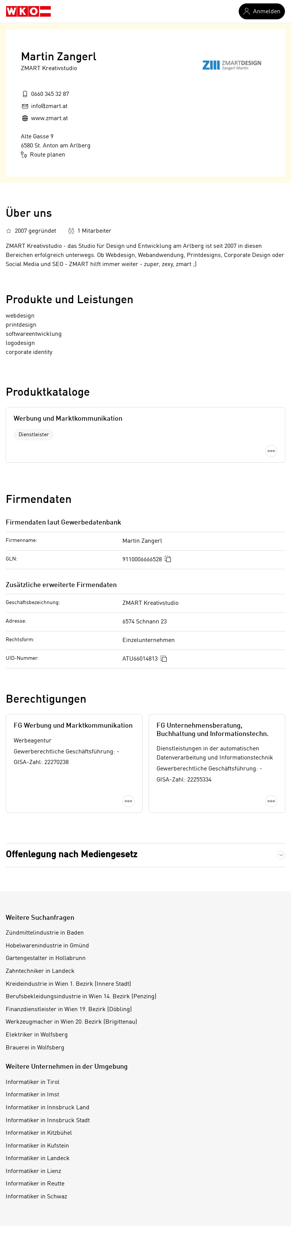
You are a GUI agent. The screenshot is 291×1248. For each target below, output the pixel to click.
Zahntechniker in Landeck (40, 971)
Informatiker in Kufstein (37, 1146)
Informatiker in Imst (32, 1095)
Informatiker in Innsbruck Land (47, 1108)
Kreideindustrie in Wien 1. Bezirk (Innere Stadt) (68, 984)
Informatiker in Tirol (32, 1082)
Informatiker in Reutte (35, 1184)
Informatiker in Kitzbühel (39, 1133)
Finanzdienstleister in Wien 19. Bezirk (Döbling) (69, 1010)
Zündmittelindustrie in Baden (45, 933)
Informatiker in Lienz (33, 1171)
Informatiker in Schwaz (36, 1197)
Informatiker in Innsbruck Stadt (48, 1121)
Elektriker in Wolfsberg (37, 1035)
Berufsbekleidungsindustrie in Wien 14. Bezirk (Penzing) (81, 997)
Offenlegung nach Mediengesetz (71, 855)
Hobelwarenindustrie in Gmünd (47, 946)
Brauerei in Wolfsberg (35, 1048)
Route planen (43, 154)
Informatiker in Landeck (38, 1159)
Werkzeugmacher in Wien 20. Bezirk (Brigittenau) (71, 1022)
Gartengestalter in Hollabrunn (46, 958)
